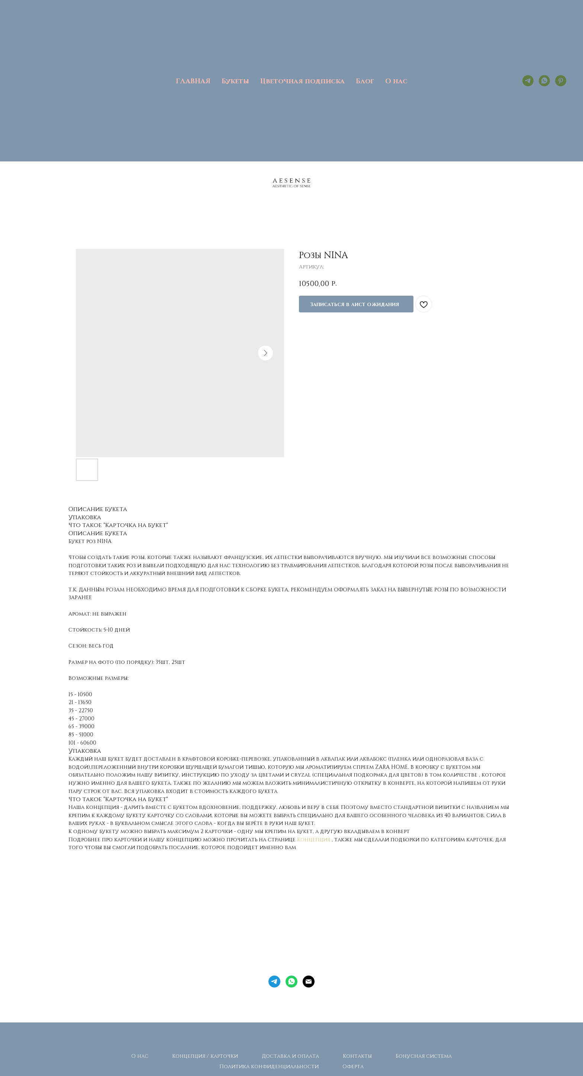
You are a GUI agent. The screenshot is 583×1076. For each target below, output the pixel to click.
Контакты (357, 1056)
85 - (73, 734)
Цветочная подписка (302, 81)
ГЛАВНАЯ (193, 81)
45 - (73, 718)
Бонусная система (424, 1056)
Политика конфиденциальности (269, 1066)
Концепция (313, 839)
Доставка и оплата (290, 1056)
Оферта (353, 1066)
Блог (365, 81)
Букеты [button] (235, 81)
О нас (139, 1056)
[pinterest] (560, 80)
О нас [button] (396, 81)
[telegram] (528, 80)
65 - (73, 726)
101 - (74, 742)
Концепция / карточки (205, 1056)
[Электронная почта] (309, 981)
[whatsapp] (544, 80)
